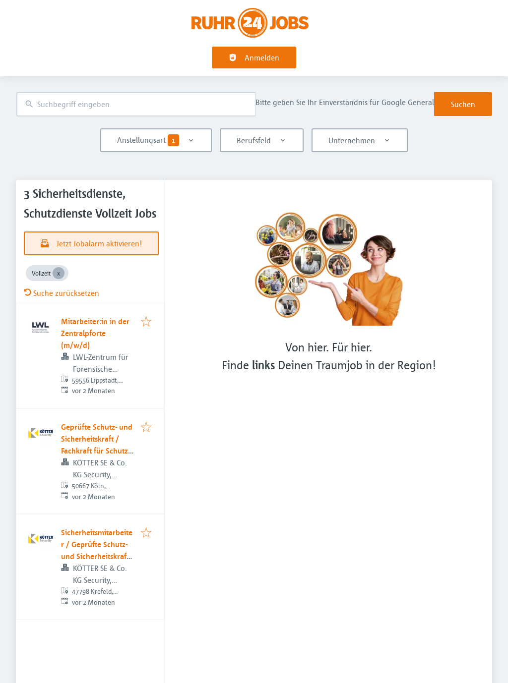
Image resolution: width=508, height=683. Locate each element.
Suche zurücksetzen (61, 293)
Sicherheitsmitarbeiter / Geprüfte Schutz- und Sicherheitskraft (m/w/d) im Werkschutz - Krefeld (96, 556)
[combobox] (135, 104)
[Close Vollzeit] (58, 273)
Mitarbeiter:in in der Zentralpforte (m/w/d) (95, 333)
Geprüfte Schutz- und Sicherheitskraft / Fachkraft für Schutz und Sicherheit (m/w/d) (96, 450)
